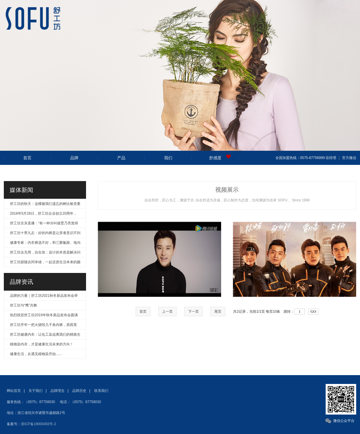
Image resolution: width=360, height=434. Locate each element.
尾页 (217, 311)
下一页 (193, 311)
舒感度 (215, 157)
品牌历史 (79, 391)
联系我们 (101, 391)
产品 (121, 157)
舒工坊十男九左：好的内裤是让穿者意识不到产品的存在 (45, 234)
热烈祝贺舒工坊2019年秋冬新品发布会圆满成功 (44, 316)
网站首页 (14, 391)
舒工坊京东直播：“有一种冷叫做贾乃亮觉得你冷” (44, 224)
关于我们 (35, 391)
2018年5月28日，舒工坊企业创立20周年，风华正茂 (43, 214)
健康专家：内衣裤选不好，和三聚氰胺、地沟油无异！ (45, 244)
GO (313, 311)
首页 (27, 157)
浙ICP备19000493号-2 (38, 424)
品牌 (74, 157)
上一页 (167, 311)
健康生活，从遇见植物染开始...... (36, 354)
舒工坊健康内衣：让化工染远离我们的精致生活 (45, 335)
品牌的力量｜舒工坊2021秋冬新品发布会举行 (44, 297)
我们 (168, 157)
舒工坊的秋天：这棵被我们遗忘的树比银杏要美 (45, 205)
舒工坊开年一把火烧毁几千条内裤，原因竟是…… (43, 326)
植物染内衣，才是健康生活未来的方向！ (41, 344)
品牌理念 (58, 391)
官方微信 (348, 158)
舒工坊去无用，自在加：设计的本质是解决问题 (45, 253)
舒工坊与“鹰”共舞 (23, 305)
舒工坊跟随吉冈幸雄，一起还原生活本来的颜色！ (45, 263)
